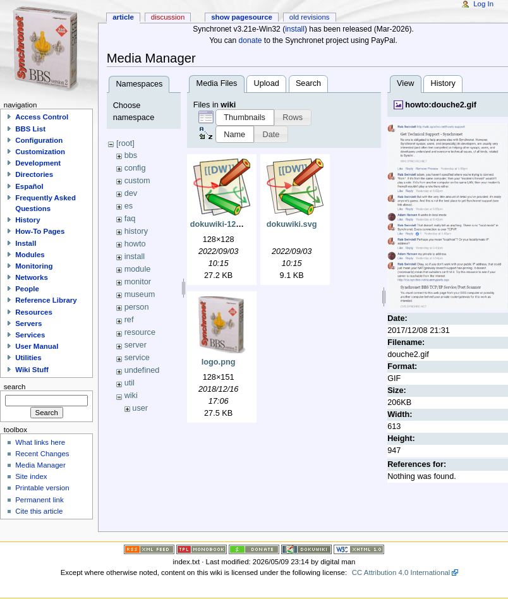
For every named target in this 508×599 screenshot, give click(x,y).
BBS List (30, 129)
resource (139, 332)
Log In (483, 4)
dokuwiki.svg (292, 224)
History (442, 83)
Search (308, 83)
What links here (40, 442)
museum (139, 294)
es (128, 206)
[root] (125, 143)
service (137, 357)
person (136, 307)
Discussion (167, 17)
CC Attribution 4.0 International (401, 572)
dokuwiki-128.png (223, 224)
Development (38, 163)
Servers (28, 323)
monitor (137, 281)
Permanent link (39, 500)
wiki (131, 395)
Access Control (41, 117)
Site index (31, 476)
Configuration (39, 140)
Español (29, 186)
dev (130, 193)
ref (129, 319)
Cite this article (39, 511)
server (135, 345)
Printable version (42, 488)
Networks (31, 277)
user (140, 408)
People (27, 289)
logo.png (219, 362)
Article (123, 17)
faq (130, 218)
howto (135, 243)
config (135, 168)
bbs (130, 155)
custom (137, 180)
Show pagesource (241, 17)
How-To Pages (39, 231)
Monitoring (33, 266)
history (136, 231)
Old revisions (309, 17)
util (129, 382)
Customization (40, 151)
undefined (142, 370)
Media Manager (40, 465)
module (137, 269)
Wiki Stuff (32, 369)
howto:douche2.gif (440, 104)
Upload (266, 83)
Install (25, 243)
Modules (29, 254)
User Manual (36, 346)
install (295, 29)
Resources (33, 312)
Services (30, 335)
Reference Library (45, 300)
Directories (34, 174)
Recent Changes (42, 453)
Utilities (28, 357)
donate (250, 40)
